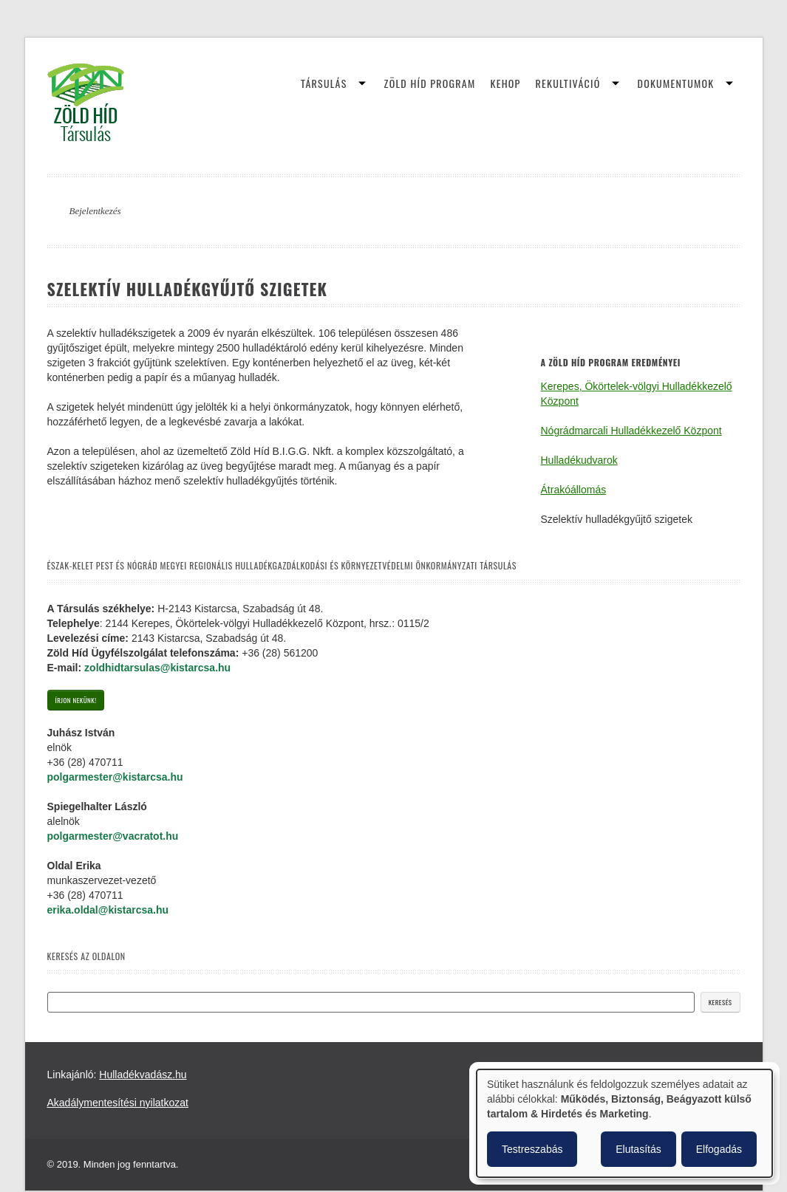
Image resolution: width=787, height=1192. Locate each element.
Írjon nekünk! (76, 700)
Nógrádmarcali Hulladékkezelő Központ (631, 430)
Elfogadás (719, 1149)
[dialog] (624, 1123)
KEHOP (506, 83)
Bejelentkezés (95, 210)
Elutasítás (638, 1149)
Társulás (324, 83)
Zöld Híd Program (430, 83)
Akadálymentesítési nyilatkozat (117, 1103)
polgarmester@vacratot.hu (113, 836)
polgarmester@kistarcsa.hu (115, 777)
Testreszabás (532, 1149)
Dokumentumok (676, 83)
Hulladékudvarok (579, 460)
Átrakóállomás (574, 490)
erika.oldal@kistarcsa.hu (108, 910)
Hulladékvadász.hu (142, 1074)
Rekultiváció (568, 83)
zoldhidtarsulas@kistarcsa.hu (157, 668)
